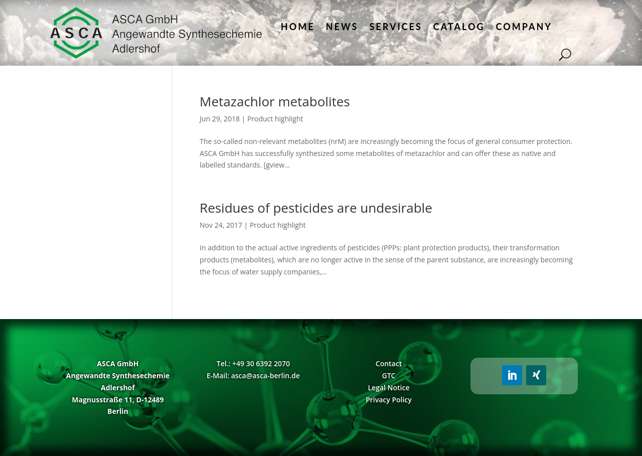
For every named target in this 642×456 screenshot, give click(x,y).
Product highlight (275, 118)
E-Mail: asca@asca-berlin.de (253, 375)
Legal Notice (388, 387)
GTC (389, 375)
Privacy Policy (389, 399)
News (342, 26)
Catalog (459, 26)
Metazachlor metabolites (275, 101)
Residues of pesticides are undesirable (316, 208)
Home (298, 26)
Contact (389, 363)
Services (395, 26)
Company (524, 26)
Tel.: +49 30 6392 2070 (253, 363)
